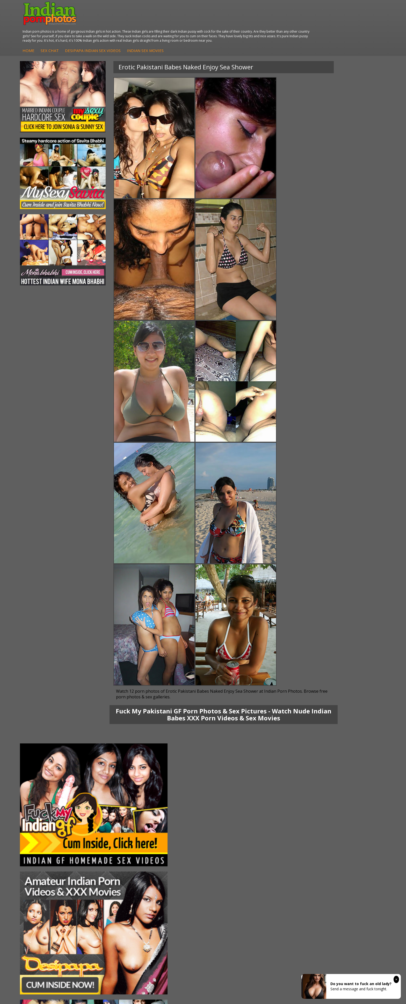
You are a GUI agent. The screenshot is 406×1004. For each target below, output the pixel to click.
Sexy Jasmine (42, 840)
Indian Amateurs (166, 846)
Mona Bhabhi (42, 830)
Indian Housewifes (107, 851)
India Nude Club (287, 846)
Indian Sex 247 (286, 851)
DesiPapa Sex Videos (170, 830)
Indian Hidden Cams (169, 835)
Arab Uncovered (166, 856)
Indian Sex (100, 840)
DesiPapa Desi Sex (108, 846)
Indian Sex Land (287, 856)
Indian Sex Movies (241, 23)
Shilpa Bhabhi (42, 856)
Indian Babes (164, 851)
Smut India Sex (347, 851)
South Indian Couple (48, 851)
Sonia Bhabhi (42, 835)
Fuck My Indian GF (168, 840)
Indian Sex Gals (226, 846)
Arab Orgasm (285, 830)
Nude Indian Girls (228, 856)
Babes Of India (286, 835)
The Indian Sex (347, 830)
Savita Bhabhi (42, 846)
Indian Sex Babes (228, 851)
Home (124, 23)
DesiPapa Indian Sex (109, 830)
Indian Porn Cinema (230, 830)
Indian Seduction (227, 840)
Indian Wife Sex (348, 846)
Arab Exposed (103, 835)
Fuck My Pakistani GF (110, 856)
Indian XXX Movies (350, 856)
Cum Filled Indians (289, 840)
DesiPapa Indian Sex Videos (188, 23)
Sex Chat (145, 23)
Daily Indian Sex (348, 840)
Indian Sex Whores (229, 835)
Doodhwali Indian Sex (353, 835)
